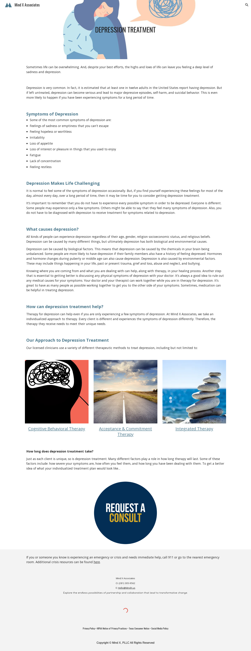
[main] (125, 29)
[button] (247, 5)
